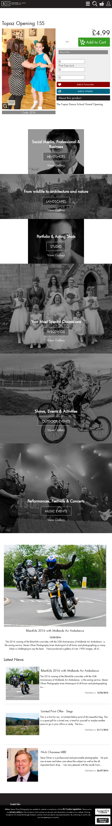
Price (93, 29)
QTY (67, 42)
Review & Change (103, 820)
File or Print (64, 52)
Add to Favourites (85, 84)
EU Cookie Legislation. (72, 809)
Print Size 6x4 (66, 65)
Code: (25, 112)
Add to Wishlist (85, 91)
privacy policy (15, 812)
